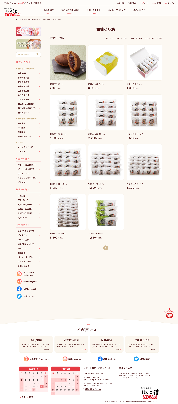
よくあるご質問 (24, 263)
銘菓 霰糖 (22, 74)
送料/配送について (26, 245)
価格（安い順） (122, 39)
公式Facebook (29, 290)
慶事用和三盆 (23, 87)
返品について (23, 249)
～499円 (21, 197)
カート (146, 3)
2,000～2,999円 (25, 210)
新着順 (159, 39)
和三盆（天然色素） (26, 105)
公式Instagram (30, 282)
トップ (18, 21)
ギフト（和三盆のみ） (27, 166)
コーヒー (21, 153)
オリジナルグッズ (25, 148)
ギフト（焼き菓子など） (28, 170)
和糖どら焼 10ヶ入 (96, 135)
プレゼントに (23, 175)
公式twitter (144, 359)
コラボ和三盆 (23, 101)
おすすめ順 (149, 39)
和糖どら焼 (57, 21)
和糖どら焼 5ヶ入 (134, 85)
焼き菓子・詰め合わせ (32, 21)
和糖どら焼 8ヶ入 (58, 135)
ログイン (171, 3)
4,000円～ (22, 219)
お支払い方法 (23, 241)
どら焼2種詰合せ (95, 234)
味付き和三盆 (23, 96)
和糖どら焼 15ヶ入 (58, 185)
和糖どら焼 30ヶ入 (58, 234)
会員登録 (158, 3)
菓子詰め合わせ (24, 137)
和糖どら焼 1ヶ (57, 85)
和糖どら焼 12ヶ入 (135, 135)
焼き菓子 (46, 21)
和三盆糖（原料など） (27, 109)
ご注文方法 (22, 236)
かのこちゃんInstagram (29, 275)
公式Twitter (28, 297)
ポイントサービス (25, 258)
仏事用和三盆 (23, 92)
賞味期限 (21, 254)
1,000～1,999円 (25, 206)
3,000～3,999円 (25, 214)
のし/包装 (121, 3)
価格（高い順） (137, 39)
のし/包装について (26, 232)
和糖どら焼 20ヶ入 (96, 185)
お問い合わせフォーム (93, 389)
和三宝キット (23, 114)
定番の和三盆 (23, 83)
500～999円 (23, 201)
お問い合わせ (23, 267)
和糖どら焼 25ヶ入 (135, 185)
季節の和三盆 (23, 79)
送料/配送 (132, 3)
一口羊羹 (21, 129)
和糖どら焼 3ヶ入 (96, 85)
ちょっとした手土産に (27, 179)
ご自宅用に (22, 183)
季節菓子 (21, 133)
